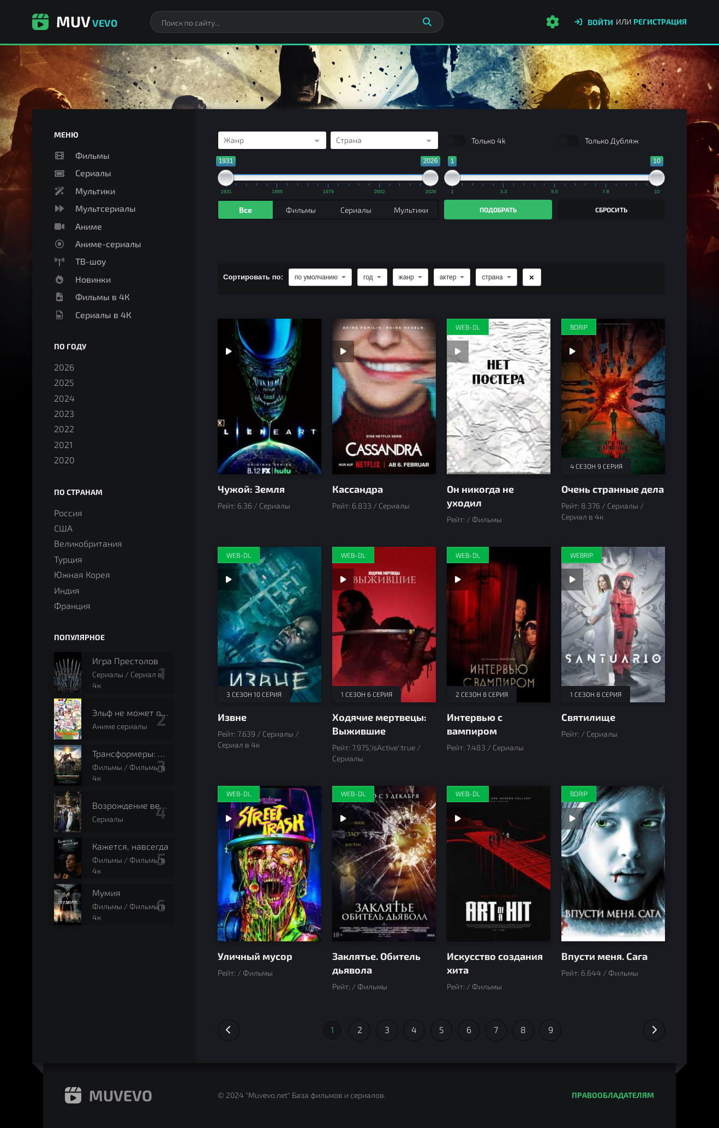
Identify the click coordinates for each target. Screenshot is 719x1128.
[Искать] (427, 22)
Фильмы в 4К (102, 296)
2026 (64, 367)
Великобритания (88, 543)
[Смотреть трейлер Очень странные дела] (572, 351)
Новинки (93, 279)
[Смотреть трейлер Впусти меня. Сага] (572, 818)
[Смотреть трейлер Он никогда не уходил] (458, 351)
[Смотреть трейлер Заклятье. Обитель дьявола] (343, 818)
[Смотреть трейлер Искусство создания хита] (458, 818)
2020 (64, 460)
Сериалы (93, 173)
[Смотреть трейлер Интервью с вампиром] (458, 579)
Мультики (95, 191)
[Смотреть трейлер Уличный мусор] (228, 818)
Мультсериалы (105, 208)
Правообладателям (613, 1095)
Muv (74, 21)
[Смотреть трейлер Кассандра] (343, 351)
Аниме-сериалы (108, 243)
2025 (64, 382)
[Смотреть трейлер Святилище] (572, 579)
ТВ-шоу (90, 261)
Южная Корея (82, 574)
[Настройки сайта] (553, 21)
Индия (67, 590)
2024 (64, 398)
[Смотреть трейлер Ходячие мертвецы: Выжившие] (343, 579)
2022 (64, 428)
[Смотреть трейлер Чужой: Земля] (228, 351)
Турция (68, 559)
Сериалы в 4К (103, 314)
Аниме (88, 226)
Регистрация (660, 21)
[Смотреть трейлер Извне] (228, 579)
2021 (63, 444)
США (63, 528)
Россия (68, 513)
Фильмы (92, 155)
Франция (72, 605)
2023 (64, 413)
